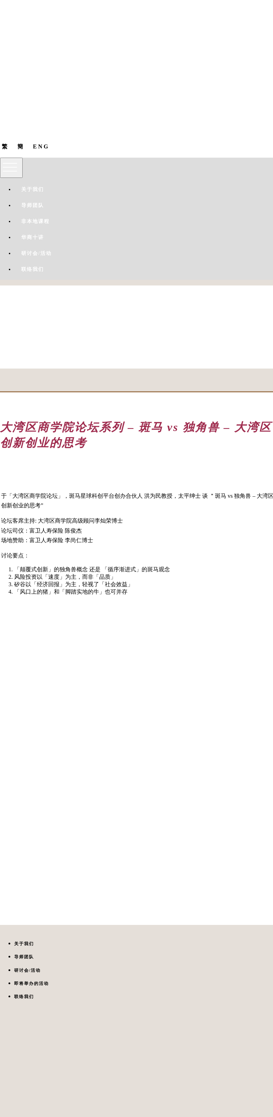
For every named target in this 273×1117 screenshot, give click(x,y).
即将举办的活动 (31, 983)
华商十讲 (32, 237)
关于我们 (32, 189)
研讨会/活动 (36, 253)
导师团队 (32, 205)
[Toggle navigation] (11, 168)
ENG (41, 146)
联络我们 (32, 269)
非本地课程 (35, 221)
